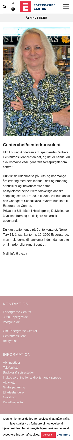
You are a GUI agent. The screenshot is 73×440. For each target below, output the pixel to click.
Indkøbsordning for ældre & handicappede (32, 377)
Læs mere (63, 434)
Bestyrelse (10, 341)
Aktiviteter (10, 382)
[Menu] (66, 7)
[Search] (4, 6)
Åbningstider (11, 362)
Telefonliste (10, 367)
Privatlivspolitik (13, 402)
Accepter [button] (48, 434)
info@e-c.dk (11, 322)
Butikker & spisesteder (18, 372)
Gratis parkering (14, 387)
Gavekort (9, 397)
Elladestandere (13, 392)
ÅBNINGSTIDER (36, 17)
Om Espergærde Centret (20, 331)
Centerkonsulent (14, 336)
